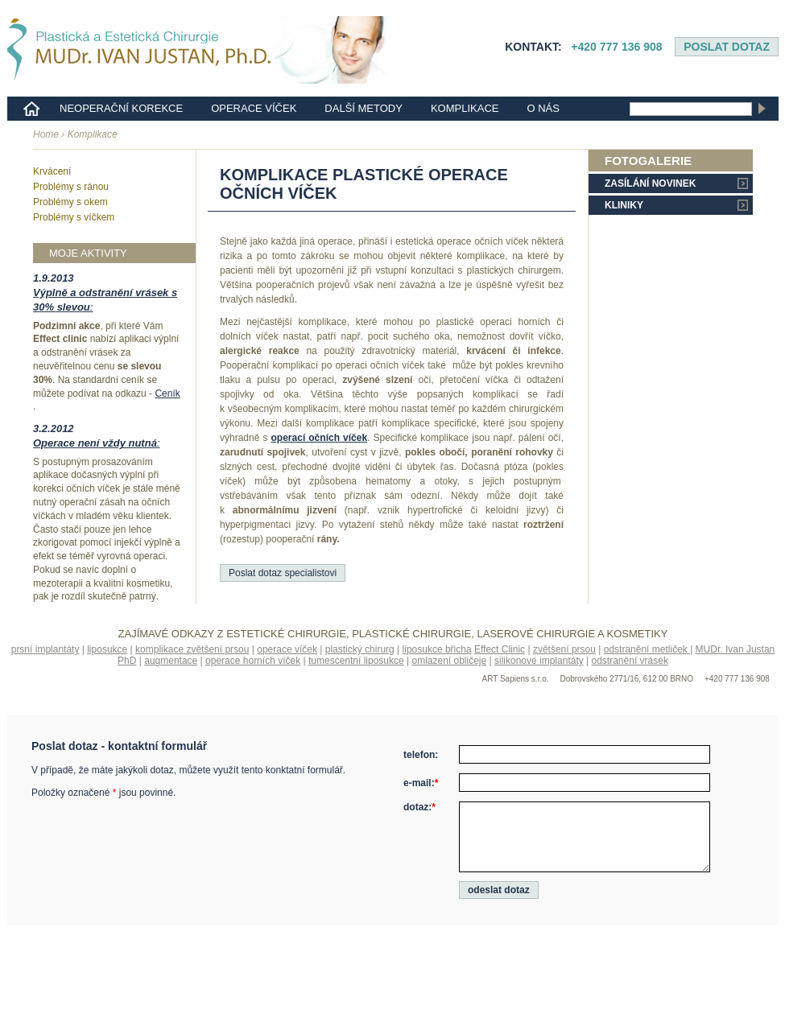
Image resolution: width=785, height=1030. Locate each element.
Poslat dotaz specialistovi (283, 573)
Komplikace (465, 108)
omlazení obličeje (448, 660)
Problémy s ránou (71, 186)
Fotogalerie (648, 160)
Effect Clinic (499, 649)
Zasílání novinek (650, 183)
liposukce (107, 649)
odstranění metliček (647, 649)
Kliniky (624, 205)
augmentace (170, 660)
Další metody (363, 108)
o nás (543, 108)
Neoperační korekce (121, 108)
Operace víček (253, 108)
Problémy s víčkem (73, 217)
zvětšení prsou (564, 649)
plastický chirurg (360, 649)
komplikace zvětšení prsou (192, 649)
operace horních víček (252, 660)
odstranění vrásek (630, 660)
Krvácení (52, 171)
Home (46, 134)
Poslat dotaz (727, 46)
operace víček (287, 649)
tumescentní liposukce (356, 660)
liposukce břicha (437, 649)
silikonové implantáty (539, 660)
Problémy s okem (70, 202)
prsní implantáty (45, 649)
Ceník (167, 393)
